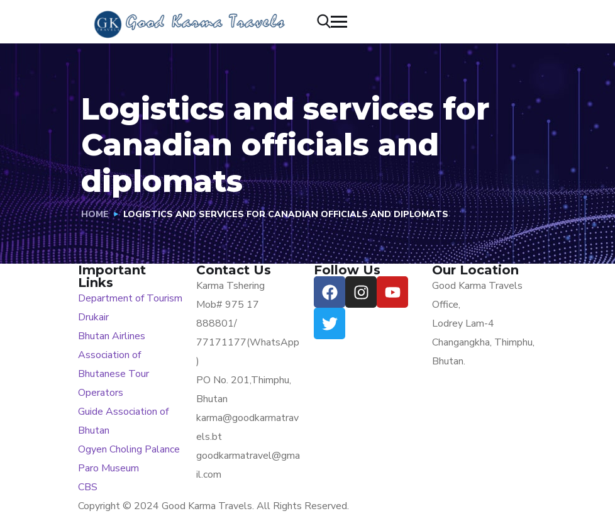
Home (95, 214)
